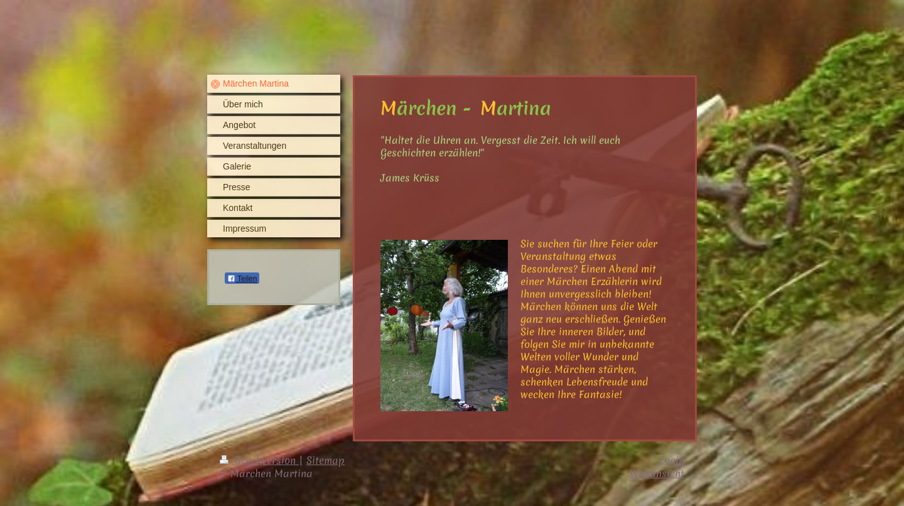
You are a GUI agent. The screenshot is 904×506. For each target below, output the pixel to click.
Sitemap (325, 460)
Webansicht (657, 473)
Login (671, 460)
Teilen (242, 278)
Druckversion (259, 460)
